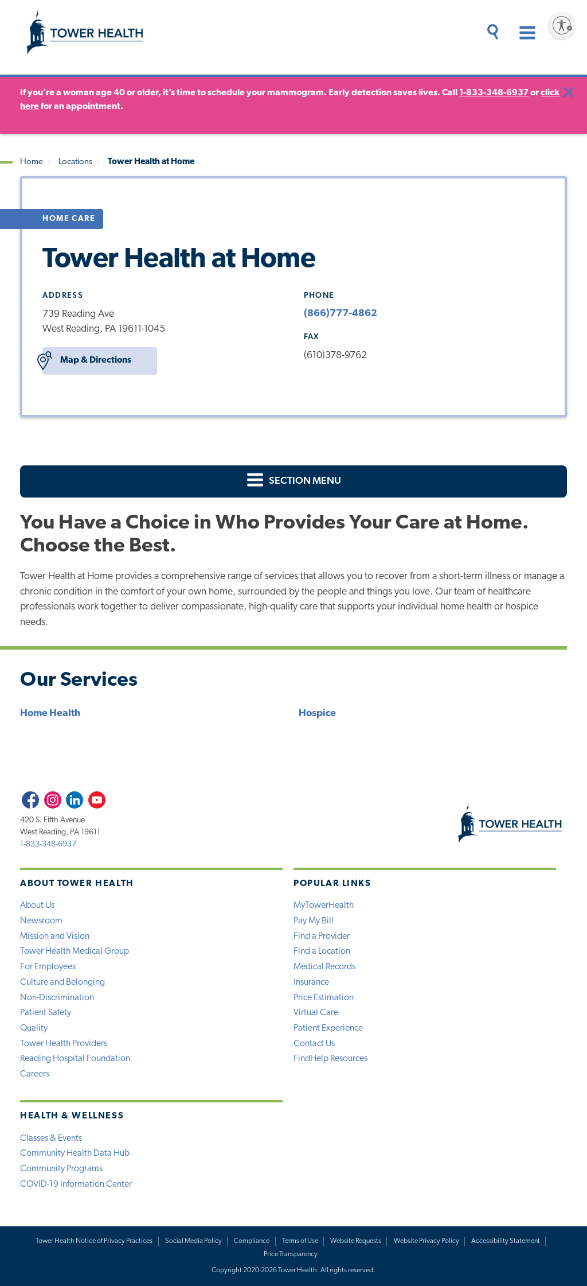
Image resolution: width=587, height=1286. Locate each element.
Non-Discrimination (57, 998)
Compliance (251, 1241)
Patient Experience (328, 1028)
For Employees (48, 967)
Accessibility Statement (505, 1241)
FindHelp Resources (330, 1058)
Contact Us (314, 1043)
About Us (37, 905)
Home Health (50, 713)
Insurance (311, 982)
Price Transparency (291, 1254)
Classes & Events (51, 1138)
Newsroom (41, 921)
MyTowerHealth (324, 905)
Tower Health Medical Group (74, 951)
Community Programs (61, 1169)
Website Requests (355, 1241)
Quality (34, 1028)
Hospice (317, 713)
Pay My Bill (314, 921)
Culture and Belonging (62, 982)
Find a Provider (322, 936)
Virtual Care (316, 1012)
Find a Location (322, 951)
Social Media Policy (193, 1241)
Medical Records (324, 967)
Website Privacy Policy (426, 1241)
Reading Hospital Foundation (75, 1058)
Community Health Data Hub (75, 1153)
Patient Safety (45, 1012)
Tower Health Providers (63, 1043)
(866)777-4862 (340, 313)
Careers (34, 1074)
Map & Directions (86, 360)
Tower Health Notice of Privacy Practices (94, 1241)
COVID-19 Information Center (76, 1184)
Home (31, 162)
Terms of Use (300, 1241)
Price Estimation (324, 998)
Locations (75, 162)
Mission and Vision (54, 936)
